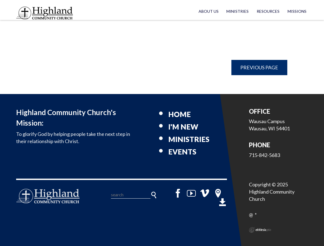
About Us (209, 11)
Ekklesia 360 (260, 230)
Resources (268, 11)
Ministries (237, 11)
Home (179, 114)
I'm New (183, 126)
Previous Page (259, 67)
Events (182, 151)
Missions (297, 11)
